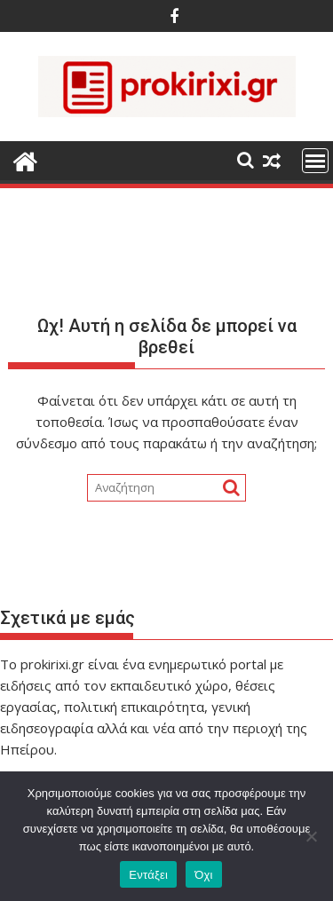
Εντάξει (148, 874)
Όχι (203, 874)
